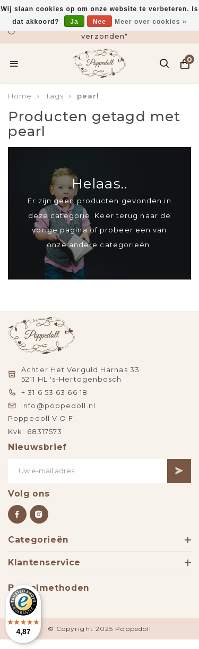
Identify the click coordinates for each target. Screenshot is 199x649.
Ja (74, 21)
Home (20, 96)
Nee (99, 21)
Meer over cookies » (151, 21)
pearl (88, 96)
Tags (55, 96)
